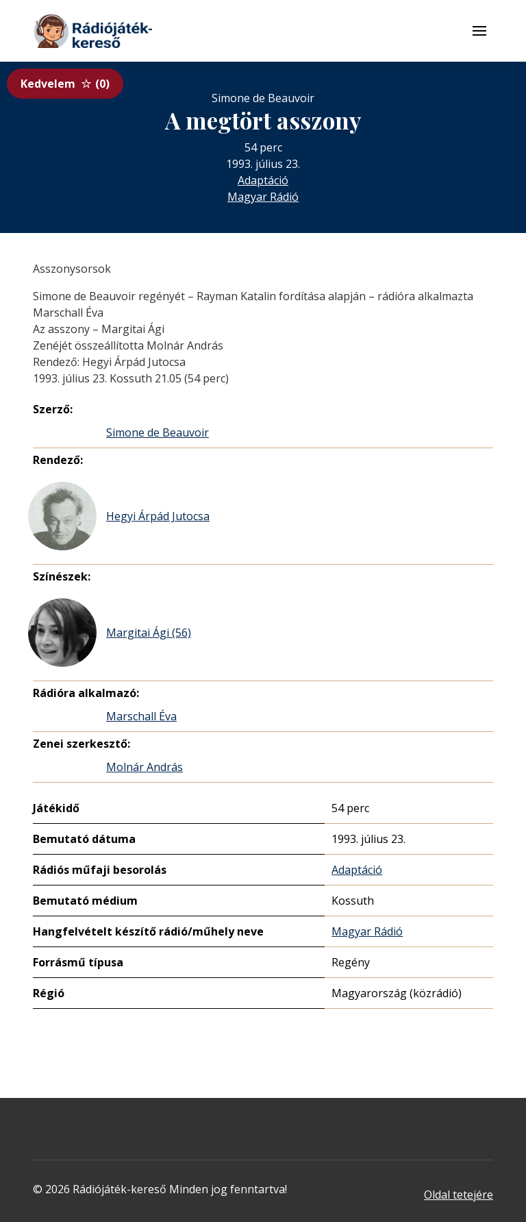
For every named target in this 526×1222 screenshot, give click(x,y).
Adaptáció (263, 180)
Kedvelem (65, 83)
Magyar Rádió (263, 196)
